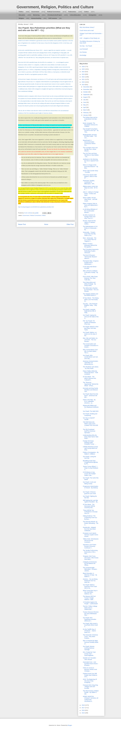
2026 (83, 66)
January (85, 115)
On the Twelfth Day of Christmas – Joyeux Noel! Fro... (89, 630)
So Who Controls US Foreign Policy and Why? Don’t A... (89, 216)
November (86, 89)
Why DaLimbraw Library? (87, 27)
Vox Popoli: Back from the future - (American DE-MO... (90, 395)
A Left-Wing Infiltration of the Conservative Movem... (90, 210)
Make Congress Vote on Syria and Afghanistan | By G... (90, 205)
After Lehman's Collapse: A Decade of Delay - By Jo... (90, 272)
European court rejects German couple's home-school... (90, 534)
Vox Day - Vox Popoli (86, 46)
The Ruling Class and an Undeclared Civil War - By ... (90, 119)
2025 (83, 69)
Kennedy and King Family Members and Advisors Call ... (90, 389)
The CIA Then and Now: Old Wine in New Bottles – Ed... (91, 155)
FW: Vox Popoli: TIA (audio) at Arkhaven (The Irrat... (89, 322)
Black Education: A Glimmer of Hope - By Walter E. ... (90, 575)
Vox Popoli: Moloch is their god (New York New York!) (90, 328)
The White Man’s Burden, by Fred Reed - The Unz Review (91, 289)
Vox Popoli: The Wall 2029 (90, 411)
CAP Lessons (52, 18)
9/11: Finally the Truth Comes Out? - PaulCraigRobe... (89, 653)
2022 (83, 77)
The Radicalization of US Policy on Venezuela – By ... (90, 228)
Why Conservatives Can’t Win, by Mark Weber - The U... (90, 351)
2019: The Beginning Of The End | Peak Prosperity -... (90, 681)
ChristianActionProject (54, 15)
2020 (83, 82)
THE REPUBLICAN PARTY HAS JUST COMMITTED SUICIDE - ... (90, 424)
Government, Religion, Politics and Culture (55, 7)
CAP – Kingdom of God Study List (90, 38)
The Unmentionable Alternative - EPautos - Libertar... (90, 569)
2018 (83, 705)
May (84, 105)
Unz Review (83, 52)
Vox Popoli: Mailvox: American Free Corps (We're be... (90, 586)
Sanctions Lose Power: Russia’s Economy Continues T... (89, 546)
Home (46, 224)
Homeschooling (36, 18)
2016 (83, 710)
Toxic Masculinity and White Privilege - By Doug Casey (89, 284)
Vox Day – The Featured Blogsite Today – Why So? (90, 305)
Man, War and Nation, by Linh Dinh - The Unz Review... (90, 339)
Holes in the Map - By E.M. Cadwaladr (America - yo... (89, 401)
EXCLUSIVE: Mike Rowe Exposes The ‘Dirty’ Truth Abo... (90, 278)
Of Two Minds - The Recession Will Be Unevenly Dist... (89, 506)
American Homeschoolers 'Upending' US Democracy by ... (90, 362)
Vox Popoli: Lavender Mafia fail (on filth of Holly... (89, 311)
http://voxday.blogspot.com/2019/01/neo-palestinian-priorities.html (36, 207)
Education (22, 15)
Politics (21, 11)
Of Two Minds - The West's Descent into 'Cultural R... (89, 378)
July (84, 99)
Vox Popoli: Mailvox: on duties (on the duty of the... (90, 334)
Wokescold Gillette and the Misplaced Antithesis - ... (91, 407)
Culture (86, 11)
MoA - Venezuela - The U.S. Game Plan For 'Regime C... (89, 239)
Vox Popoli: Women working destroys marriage (88, 648)
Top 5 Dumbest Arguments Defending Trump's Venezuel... (91, 251)
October (85, 92)
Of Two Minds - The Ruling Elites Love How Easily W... (91, 299)
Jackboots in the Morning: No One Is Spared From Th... (90, 160)
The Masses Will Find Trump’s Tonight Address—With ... (89, 598)
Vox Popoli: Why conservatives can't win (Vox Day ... (90, 357)
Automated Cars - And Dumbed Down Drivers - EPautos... (90, 663)
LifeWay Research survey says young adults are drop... (90, 448)
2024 (83, 71)
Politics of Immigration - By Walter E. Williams (91, 453)
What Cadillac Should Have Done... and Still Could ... (90, 199)
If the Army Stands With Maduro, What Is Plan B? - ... (90, 176)
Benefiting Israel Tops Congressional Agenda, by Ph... (90, 462)
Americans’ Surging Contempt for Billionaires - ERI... (89, 182)
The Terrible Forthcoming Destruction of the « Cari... (90, 552)
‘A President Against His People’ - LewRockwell (90, 602)
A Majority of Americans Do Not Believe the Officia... (90, 563)
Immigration (92, 15)
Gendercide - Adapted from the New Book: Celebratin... (89, 529)
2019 (83, 84)
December (86, 87)
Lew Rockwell (84, 49)
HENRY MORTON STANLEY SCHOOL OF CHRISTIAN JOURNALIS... (90, 699)
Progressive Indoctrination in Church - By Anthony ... (90, 488)
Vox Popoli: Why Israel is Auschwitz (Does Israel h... (90, 625)
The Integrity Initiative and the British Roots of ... (90, 294)
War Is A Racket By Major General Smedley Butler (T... (90, 642)
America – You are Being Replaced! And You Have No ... (90, 580)
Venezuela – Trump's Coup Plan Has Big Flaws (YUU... (89, 233)
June (84, 102)
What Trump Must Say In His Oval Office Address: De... (90, 592)
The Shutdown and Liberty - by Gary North (90, 367)
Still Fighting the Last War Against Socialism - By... (91, 501)
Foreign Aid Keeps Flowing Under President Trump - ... (89, 442)
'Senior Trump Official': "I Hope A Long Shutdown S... (90, 468)
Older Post (70, 224)
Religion (21, 18)
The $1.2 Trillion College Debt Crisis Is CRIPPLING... (90, 607)
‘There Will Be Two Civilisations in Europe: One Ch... (90, 511)
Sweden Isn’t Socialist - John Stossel (90, 658)
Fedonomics (72, 11)
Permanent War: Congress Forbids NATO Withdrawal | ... (91, 262)
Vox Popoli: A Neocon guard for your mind (89, 492)
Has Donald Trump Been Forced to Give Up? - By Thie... (91, 130)
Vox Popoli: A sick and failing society (89, 482)
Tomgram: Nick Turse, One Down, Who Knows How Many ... (90, 557)
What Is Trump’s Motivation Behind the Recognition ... (90, 245)
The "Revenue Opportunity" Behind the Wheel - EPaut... (90, 384)
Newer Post (22, 224)
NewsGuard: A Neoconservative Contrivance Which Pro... (89, 143)
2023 (83, 74)
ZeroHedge (83, 55)
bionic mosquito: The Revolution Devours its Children (90, 124)
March (85, 110)
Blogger (70, 725)
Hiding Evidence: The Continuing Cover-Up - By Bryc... (90, 517)
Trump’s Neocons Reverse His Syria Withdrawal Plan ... (91, 613)
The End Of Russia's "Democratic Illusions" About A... (90, 256)
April (84, 107)
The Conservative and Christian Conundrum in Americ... (90, 345)
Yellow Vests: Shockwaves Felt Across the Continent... (90, 540)
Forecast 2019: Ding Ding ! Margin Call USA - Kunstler (90, 686)
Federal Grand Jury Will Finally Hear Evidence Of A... (90, 675)
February (86, 112)
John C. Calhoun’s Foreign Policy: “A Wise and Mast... (91, 193)
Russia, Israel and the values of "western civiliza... (89, 222)
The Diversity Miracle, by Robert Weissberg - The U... (90, 523)
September (86, 94)
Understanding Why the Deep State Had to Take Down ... (90, 436)
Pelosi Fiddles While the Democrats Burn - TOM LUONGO (90, 372)
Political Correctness (53, 11)
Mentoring (36, 15)
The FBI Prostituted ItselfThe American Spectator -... (89, 431)
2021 (83, 79)
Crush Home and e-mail (87, 30)
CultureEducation (75, 15)
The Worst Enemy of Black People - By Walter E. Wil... (91, 692)
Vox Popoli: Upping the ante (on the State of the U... (91, 316)
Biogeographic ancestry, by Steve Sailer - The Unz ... (90, 136)
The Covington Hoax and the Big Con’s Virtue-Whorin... (90, 149)
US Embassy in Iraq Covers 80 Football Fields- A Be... (89, 473)
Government (35, 11)
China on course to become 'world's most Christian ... (90, 669)
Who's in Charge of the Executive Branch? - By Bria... (90, 166)
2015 (83, 713)
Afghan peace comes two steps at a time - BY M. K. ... (90, 188)
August (85, 97)
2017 (83, 707)
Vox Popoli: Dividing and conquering (90, 414)
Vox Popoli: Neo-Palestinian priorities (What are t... (89, 619)
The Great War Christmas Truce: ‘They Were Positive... (90, 636)
